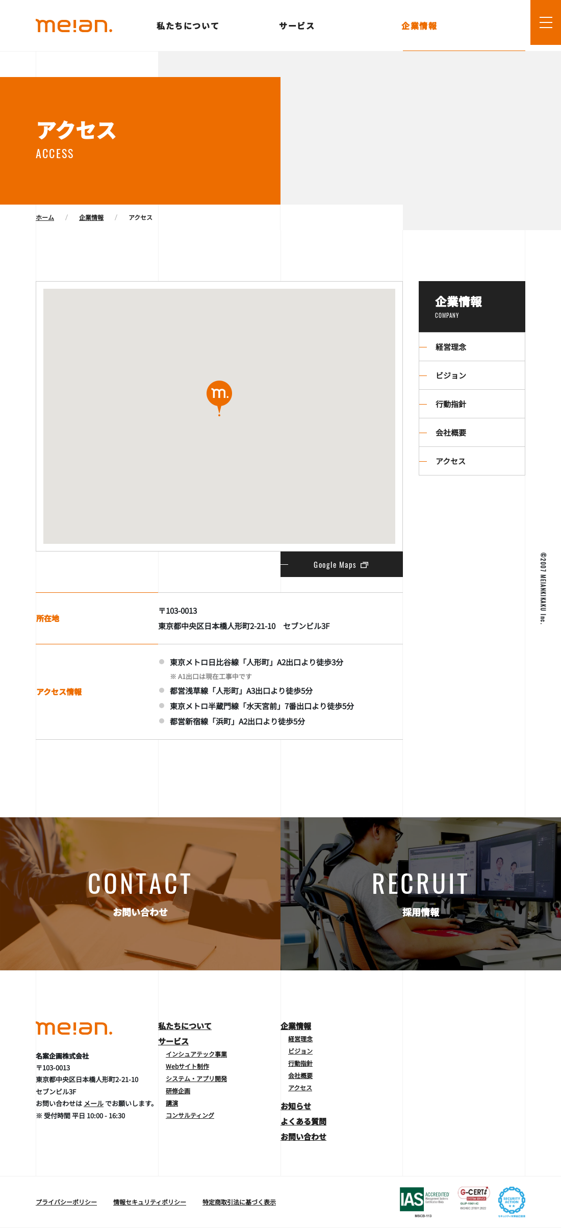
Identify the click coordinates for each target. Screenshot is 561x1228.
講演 (172, 1102)
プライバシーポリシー (66, 1201)
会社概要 (451, 432)
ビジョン (451, 375)
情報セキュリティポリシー (149, 1201)
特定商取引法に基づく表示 (239, 1201)
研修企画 (178, 1090)
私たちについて (188, 25)
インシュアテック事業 (196, 1053)
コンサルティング (190, 1115)
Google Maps (342, 564)
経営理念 (451, 346)
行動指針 (451, 403)
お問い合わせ (303, 1136)
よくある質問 (303, 1121)
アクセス (451, 461)
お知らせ (295, 1105)
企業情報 (420, 25)
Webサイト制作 (187, 1066)
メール (94, 1103)
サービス (297, 25)
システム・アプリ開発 (196, 1078)
